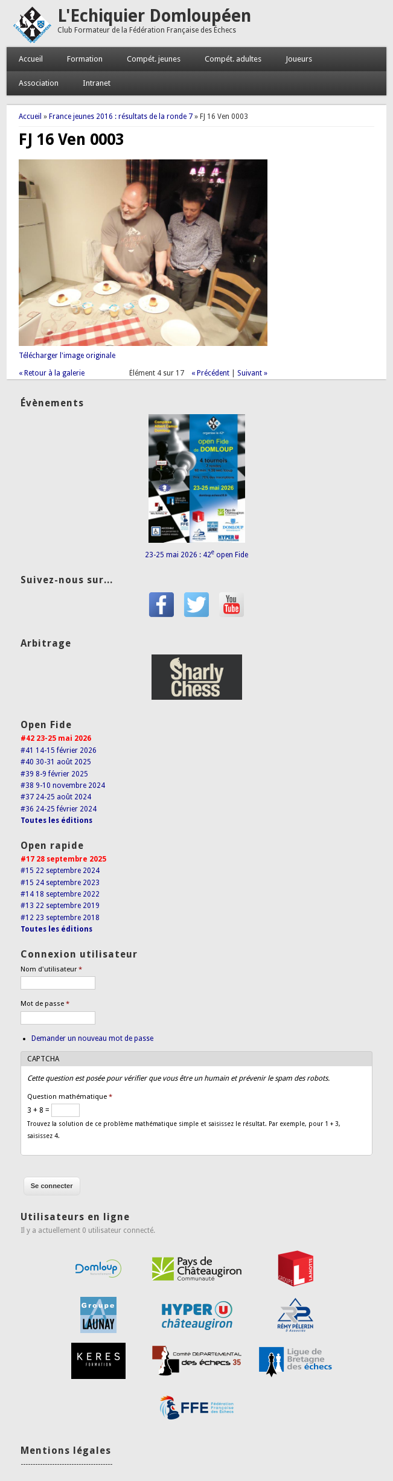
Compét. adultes (233, 58)
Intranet (96, 83)
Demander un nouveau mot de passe (92, 1038)
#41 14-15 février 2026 (59, 750)
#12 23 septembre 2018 (60, 917)
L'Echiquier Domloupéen (154, 16)
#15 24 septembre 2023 (60, 882)
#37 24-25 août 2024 (56, 797)
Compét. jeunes (154, 58)
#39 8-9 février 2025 (54, 774)
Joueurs (299, 58)
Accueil (31, 58)
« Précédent (210, 373)
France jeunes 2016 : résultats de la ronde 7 (121, 116)
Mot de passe (45, 1004)
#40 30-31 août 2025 (56, 762)
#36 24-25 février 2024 (59, 809)
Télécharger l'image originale (67, 355)
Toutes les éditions (56, 820)
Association (39, 83)
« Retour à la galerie (52, 373)
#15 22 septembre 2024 (60, 870)
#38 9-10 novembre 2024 (63, 785)
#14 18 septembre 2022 (60, 894)
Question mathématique (69, 1097)
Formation (85, 58)
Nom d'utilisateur (51, 969)
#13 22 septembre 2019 (60, 905)
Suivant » (252, 373)
